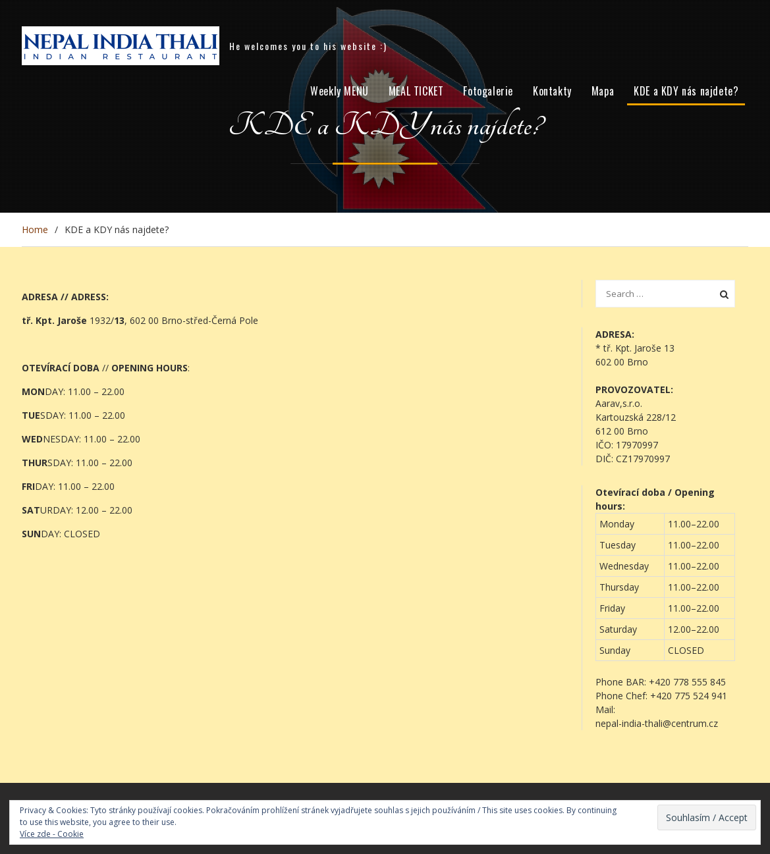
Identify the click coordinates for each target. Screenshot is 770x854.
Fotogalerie (488, 91)
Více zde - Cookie (52, 834)
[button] (665, 702)
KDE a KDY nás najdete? (686, 91)
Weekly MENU (339, 91)
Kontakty (552, 91)
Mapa (602, 91)
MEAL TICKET (416, 91)
